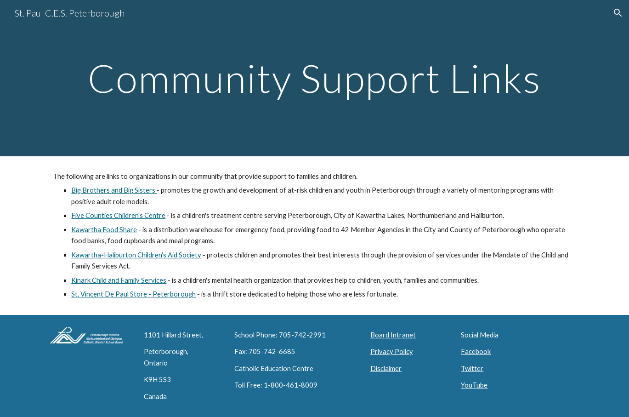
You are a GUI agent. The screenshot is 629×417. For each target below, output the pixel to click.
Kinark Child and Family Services (118, 280)
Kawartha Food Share (104, 230)
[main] (314, 78)
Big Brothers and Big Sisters (114, 190)
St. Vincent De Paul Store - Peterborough (133, 294)
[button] (618, 13)
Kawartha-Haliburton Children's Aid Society (136, 255)
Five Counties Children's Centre (118, 215)
